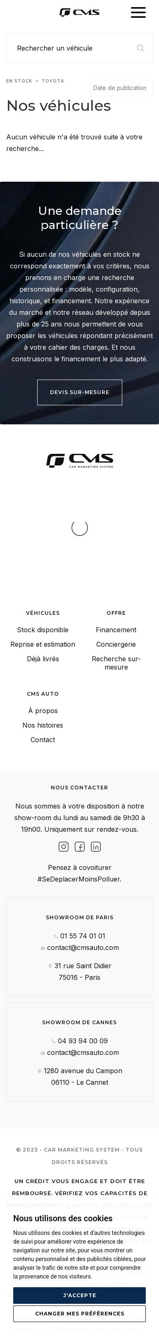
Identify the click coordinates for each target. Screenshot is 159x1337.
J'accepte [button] (79, 1295)
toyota (53, 81)
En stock (19, 81)
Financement (116, 547)
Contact (43, 657)
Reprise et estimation (42, 561)
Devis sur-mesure (79, 392)
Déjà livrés (43, 576)
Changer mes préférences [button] (79, 1313)
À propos (43, 627)
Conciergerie (116, 561)
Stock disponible (43, 547)
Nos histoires (42, 642)
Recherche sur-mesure (116, 580)
